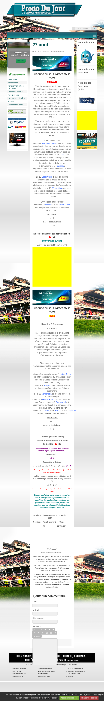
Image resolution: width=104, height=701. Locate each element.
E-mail (35, 610)
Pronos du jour (91, 12)
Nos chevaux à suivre (16, 98)
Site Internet (38, 618)
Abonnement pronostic (45, 668)
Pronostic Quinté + (15, 92)
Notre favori (12, 79)
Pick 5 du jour (13, 95)
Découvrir (20, 61)
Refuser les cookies (89, 698)
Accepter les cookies (69, 698)
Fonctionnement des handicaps (16, 87)
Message (36, 626)
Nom (34, 601)
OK (94, 29)
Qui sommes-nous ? (16, 105)
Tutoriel (11, 101)
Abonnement (13, 83)
